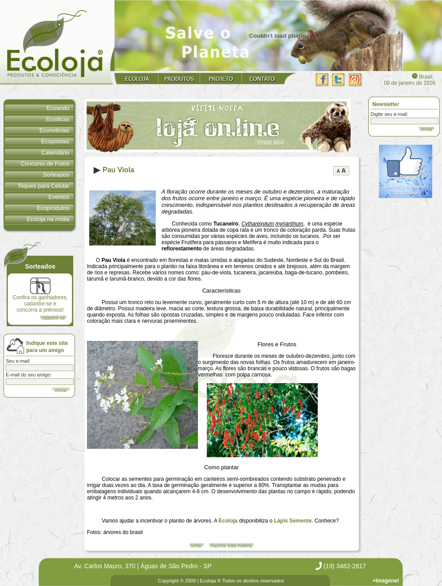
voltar (196, 545)
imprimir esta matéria (231, 545)
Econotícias (54, 130)
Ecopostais (55, 141)
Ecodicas (57, 119)
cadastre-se (53, 318)
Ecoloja (228, 521)
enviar (427, 129)
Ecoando (58, 108)
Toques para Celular (43, 185)
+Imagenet (385, 581)
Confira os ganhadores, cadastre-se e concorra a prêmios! (40, 295)
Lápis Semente (293, 521)
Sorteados (56, 174)
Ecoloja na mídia (48, 219)
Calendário (55, 152)
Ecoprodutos (53, 208)
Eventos (58, 197)
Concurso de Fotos (44, 163)
